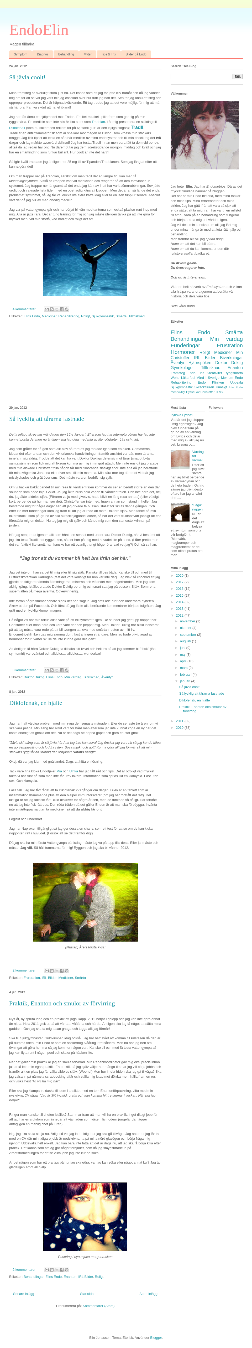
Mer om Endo (232, 378)
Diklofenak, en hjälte (35, 702)
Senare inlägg (23, 1294)
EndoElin (39, 29)
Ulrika (73, 771)
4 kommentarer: (25, 309)
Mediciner (49, 316)
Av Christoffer (205, 392)
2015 (180, 595)
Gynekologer (182, 367)
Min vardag (72, 677)
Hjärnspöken (200, 362)
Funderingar (185, 345)
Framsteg (178, 373)
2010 (180, 728)
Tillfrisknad (136, 316)
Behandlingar (34, 1277)
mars (184, 668)
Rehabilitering (68, 316)
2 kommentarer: (25, 970)
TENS (219, 392)
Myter (88, 54)
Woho (175, 378)
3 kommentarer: (25, 670)
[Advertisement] (85, 363)
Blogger (156, 1338)
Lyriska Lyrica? (182, 415)
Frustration (32, 978)
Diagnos (43, 54)
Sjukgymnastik (103, 316)
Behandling (66, 54)
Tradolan (98, 122)
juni (183, 648)
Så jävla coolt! (27, 77)
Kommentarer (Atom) (98, 1306)
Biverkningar (231, 357)
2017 (180, 582)
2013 (180, 609)
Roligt (85, 316)
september (188, 635)
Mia (59, 771)
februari (186, 674)
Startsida (86, 1294)
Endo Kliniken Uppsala (220, 382)
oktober (186, 628)
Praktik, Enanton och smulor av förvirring (62, 1003)
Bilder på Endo (136, 54)
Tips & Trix (108, 54)
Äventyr (107, 677)
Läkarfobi (188, 378)
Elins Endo (32, 316)
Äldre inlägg (148, 1294)
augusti (186, 641)
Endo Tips (195, 373)
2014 (180, 602)
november (188, 621)
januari (185, 681)
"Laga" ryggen (197, 507)
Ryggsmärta (233, 373)
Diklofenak (17, 128)
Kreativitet (214, 373)
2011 (180, 721)
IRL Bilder (49, 978)
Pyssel (190, 392)
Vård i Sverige (208, 378)
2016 (180, 589)
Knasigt (221, 387)
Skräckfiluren (204, 387)
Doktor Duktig (34, 677)
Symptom (20, 54)
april (183, 661)
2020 (180, 575)
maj (183, 655)
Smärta (121, 316)
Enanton (70, 1277)
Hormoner (183, 352)
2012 (180, 615)
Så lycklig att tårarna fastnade (46, 418)
